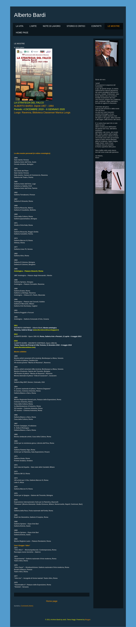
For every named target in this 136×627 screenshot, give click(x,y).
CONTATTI (96, 26)
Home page (51, 601)
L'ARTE (33, 26)
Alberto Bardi (30, 15)
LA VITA (19, 26)
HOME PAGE (22, 33)
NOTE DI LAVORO (51, 26)
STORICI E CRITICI (76, 26)
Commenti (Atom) (27, 606)
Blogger (87, 620)
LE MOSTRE (114, 26)
